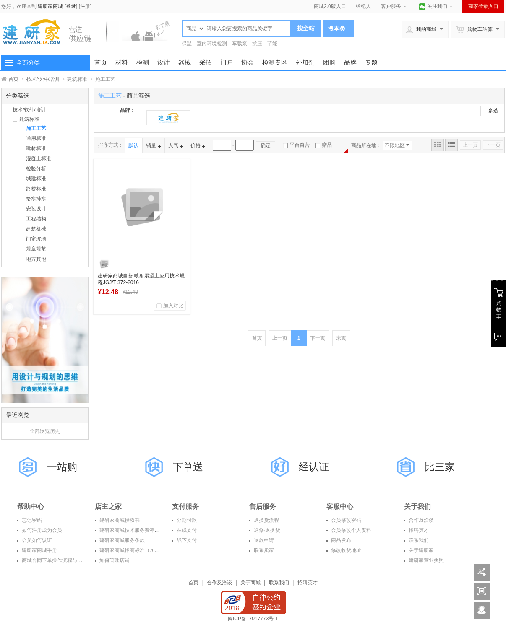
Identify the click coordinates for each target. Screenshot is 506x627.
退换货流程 (266, 520)
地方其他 (36, 259)
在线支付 (186, 530)
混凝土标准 (38, 158)
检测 (142, 62)
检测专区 (274, 62)
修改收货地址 (345, 550)
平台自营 (296, 145)
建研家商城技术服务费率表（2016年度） (144, 530)
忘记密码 (31, 520)
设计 (163, 62)
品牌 (350, 62)
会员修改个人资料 (350, 530)
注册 (85, 6)
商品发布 (340, 540)
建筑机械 (36, 229)
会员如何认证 (36, 540)
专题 (371, 62)
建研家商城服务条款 (121, 540)
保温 (187, 44)
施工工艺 (36, 128)
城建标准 (36, 178)
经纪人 (363, 6)
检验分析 (36, 168)
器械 (184, 62)
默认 (133, 145)
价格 (197, 145)
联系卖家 (263, 550)
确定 (266, 145)
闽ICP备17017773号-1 (253, 619)
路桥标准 (36, 189)
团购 (329, 62)
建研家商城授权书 (119, 520)
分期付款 (186, 520)
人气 (175, 145)
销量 (153, 145)
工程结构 (36, 219)
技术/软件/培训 (43, 79)
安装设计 (36, 209)
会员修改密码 (345, 520)
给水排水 (36, 199)
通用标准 (36, 138)
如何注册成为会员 (41, 530)
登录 (71, 6)
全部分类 (28, 62)
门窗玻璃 (36, 239)
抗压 (257, 44)
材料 (121, 62)
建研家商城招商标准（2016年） (134, 550)
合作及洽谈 (420, 520)
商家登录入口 (483, 6)
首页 (100, 62)
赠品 (323, 145)
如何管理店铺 (114, 560)
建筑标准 (77, 79)
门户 (226, 62)
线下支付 (186, 540)
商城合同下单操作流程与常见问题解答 (64, 560)
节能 (272, 44)
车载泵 (239, 44)
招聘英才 (418, 530)
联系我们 (418, 540)
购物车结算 (474, 29)
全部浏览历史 (45, 431)
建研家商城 (50, 6)
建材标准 (36, 148)
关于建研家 (420, 550)
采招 (205, 62)
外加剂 (305, 62)
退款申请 (263, 540)
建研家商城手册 (39, 550)
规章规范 (36, 249)
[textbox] (247, 28)
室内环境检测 (212, 44)
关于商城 (250, 583)
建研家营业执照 (425, 560)
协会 (247, 62)
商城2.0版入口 (330, 6)
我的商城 (421, 29)
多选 (490, 110)
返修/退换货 (266, 530)
